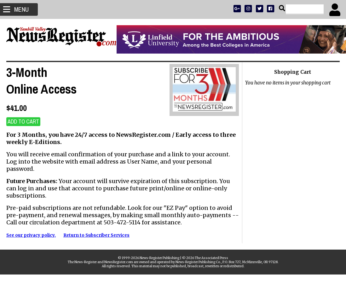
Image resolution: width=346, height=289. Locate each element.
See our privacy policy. (31, 235)
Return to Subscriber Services (96, 235)
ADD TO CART (23, 121)
